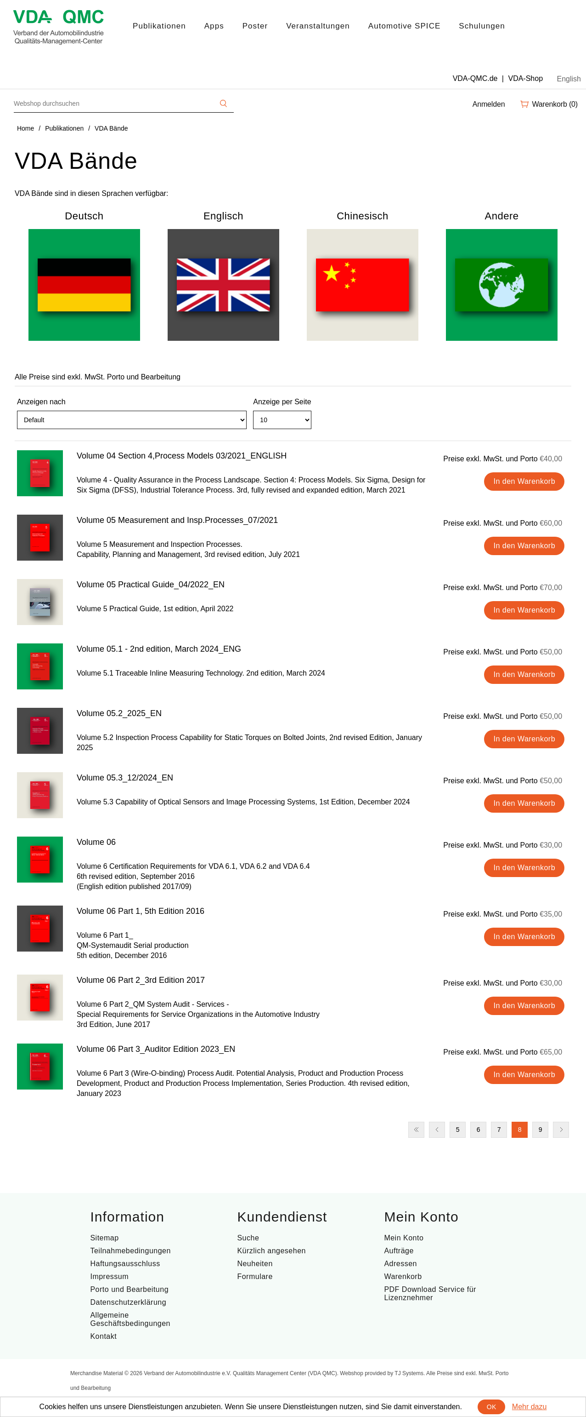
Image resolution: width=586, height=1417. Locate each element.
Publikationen (159, 26)
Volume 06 (96, 842)
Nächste (561, 1130)
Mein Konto (403, 1238)
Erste (416, 1130)
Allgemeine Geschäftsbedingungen (130, 1319)
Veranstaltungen (318, 26)
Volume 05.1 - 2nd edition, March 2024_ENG (159, 649)
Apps (214, 26)
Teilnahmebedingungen (130, 1251)
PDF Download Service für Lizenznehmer (430, 1293)
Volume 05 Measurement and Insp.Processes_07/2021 (177, 520)
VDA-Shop (525, 78)
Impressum (109, 1276)
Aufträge (398, 1251)
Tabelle (546, 424)
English (569, 79)
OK (491, 1407)
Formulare (254, 1276)
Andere (502, 216)
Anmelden (489, 104)
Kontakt (103, 1336)
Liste (563, 424)
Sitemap (104, 1238)
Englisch (223, 216)
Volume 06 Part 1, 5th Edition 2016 (140, 911)
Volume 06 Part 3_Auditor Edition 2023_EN (156, 1049)
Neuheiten (254, 1264)
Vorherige (437, 1130)
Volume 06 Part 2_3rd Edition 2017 (141, 980)
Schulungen (482, 26)
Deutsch (84, 216)
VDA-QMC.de (475, 78)
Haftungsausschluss (125, 1264)
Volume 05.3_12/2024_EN (125, 777)
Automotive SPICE (404, 26)
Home (25, 128)
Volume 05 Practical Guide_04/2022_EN (151, 584)
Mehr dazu (529, 1407)
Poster (255, 26)
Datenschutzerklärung (128, 1302)
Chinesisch (363, 216)
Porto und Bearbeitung (129, 1289)
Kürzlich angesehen (271, 1251)
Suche (248, 1238)
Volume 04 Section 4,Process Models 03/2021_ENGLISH (182, 455)
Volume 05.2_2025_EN (119, 713)
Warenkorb (403, 1276)
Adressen (400, 1264)
